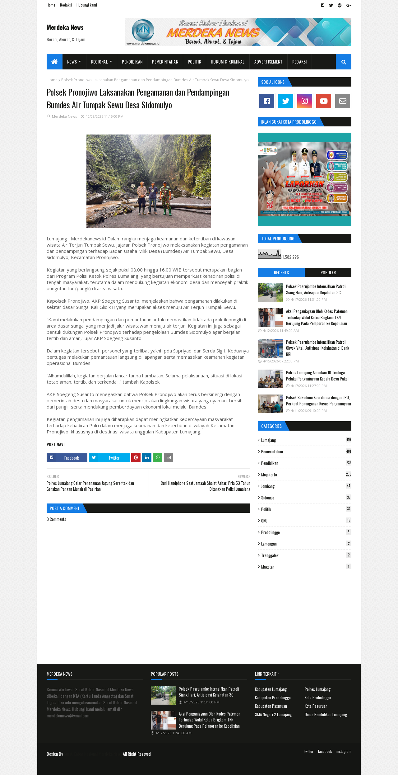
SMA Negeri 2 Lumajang (273, 714)
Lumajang (306, 440)
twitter (308, 751)
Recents (281, 272)
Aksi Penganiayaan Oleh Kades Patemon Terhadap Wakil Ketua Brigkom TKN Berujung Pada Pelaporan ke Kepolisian (317, 317)
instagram (343, 751)
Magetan (306, 567)
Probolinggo (306, 532)
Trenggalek (306, 555)
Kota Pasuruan (316, 706)
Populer (328, 272)
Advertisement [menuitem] (268, 61)
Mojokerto (306, 474)
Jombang (306, 486)
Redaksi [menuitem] (299, 61)
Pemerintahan (306, 451)
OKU (306, 520)
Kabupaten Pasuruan (271, 706)
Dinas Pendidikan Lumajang (326, 714)
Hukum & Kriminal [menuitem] (228, 61)
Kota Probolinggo (318, 697)
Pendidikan (306, 463)
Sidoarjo (306, 497)
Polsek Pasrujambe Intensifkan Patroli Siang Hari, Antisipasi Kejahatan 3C (316, 289)
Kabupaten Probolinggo (273, 697)
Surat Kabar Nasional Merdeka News (93, 753)
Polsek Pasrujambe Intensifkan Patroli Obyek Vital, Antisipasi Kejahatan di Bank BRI (317, 348)
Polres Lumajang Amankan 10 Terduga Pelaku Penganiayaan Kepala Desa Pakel (317, 375)
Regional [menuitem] (99, 61)
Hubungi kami (86, 4)
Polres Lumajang (318, 689)
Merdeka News (65, 27)
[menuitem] (54, 61)
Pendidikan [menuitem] (132, 61)
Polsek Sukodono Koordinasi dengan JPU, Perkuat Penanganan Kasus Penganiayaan (318, 400)
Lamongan (306, 544)
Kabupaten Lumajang (271, 689)
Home (51, 4)
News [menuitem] (72, 61)
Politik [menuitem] (194, 61)
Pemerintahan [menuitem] (165, 61)
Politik (306, 509)
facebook (325, 751)
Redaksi (66, 4)
